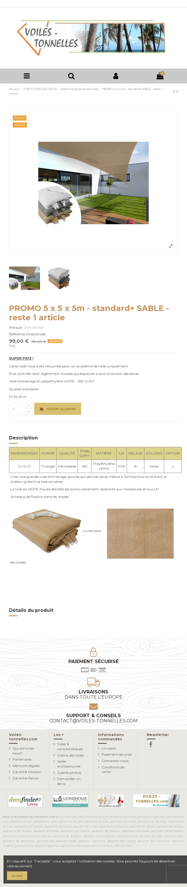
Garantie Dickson (26, 772)
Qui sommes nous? (23, 750)
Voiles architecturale (68, 763)
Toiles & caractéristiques (70, 746)
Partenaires (22, 759)
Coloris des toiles (70, 755)
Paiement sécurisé (116, 754)
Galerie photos (69, 772)
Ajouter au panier (57, 408)
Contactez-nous (114, 761)
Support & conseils (93, 718)
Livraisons (93, 694)
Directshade (33, 327)
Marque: (16, 327)
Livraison (109, 748)
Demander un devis (69, 781)
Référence (17, 334)
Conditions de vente (112, 769)
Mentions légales (26, 765)
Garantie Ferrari (25, 778)
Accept (17, 875)
